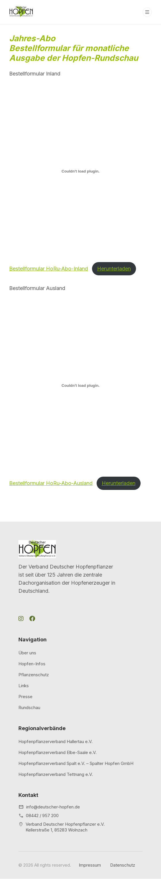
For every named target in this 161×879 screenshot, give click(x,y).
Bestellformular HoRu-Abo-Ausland (51, 483)
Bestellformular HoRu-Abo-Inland (48, 269)
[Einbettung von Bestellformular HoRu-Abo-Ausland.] (80, 385)
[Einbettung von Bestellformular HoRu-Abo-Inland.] (80, 171)
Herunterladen (114, 269)
